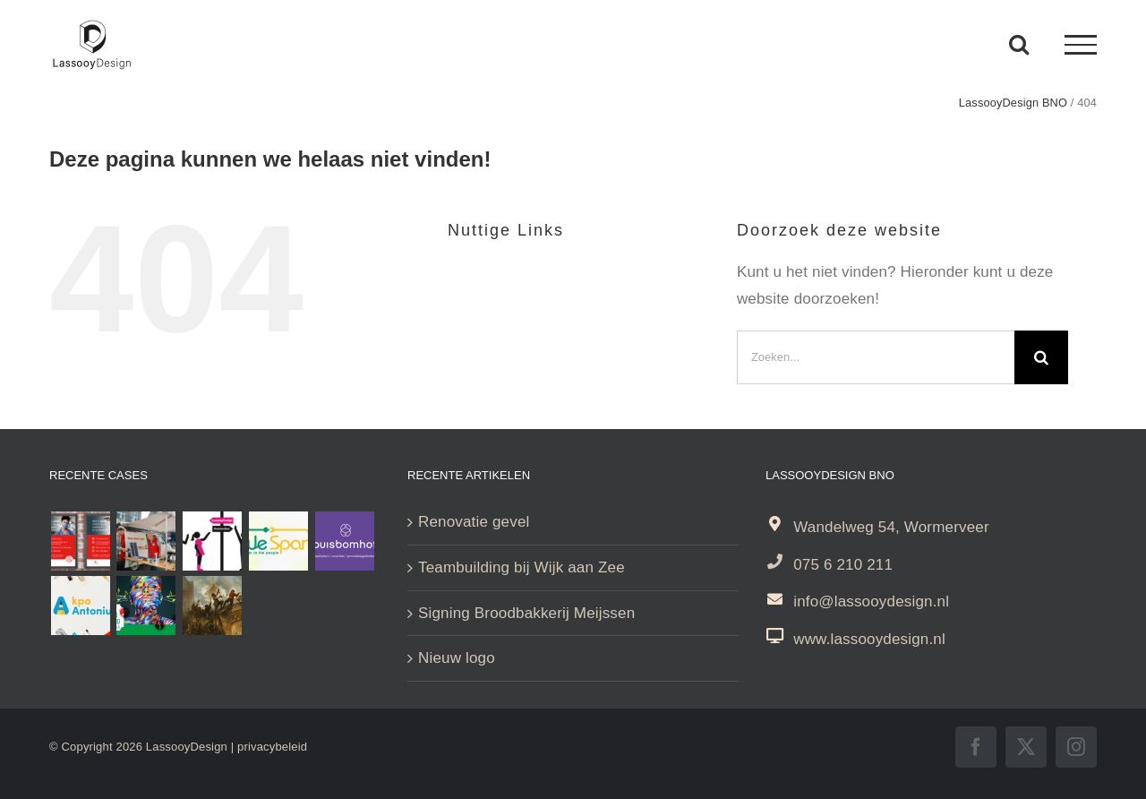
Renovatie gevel (473, 521)
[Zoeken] (1041, 357)
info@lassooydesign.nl (871, 601)
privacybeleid (272, 746)
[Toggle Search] (1019, 44)
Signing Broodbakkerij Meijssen (526, 613)
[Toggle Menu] (1081, 45)
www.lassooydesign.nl (869, 639)
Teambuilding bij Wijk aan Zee (521, 567)
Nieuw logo (456, 657)
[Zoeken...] (875, 357)
